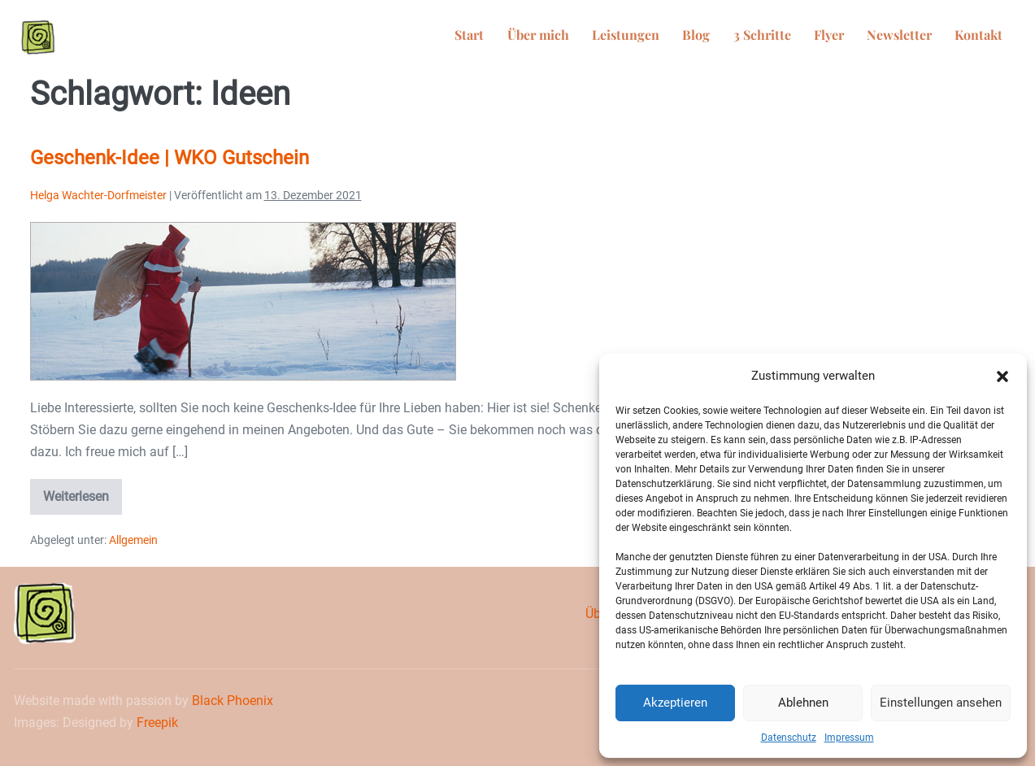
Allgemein (133, 539)
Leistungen (663, 37)
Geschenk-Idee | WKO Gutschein (169, 157)
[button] (1002, 376)
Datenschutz (788, 737)
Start (520, 37)
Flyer (846, 37)
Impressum (849, 737)
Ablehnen (803, 702)
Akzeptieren (675, 702)
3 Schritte (786, 37)
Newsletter (909, 37)
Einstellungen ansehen (941, 702)
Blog (727, 37)
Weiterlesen (82, 491)
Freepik (157, 722)
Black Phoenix (232, 700)
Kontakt (983, 37)
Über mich (582, 37)
